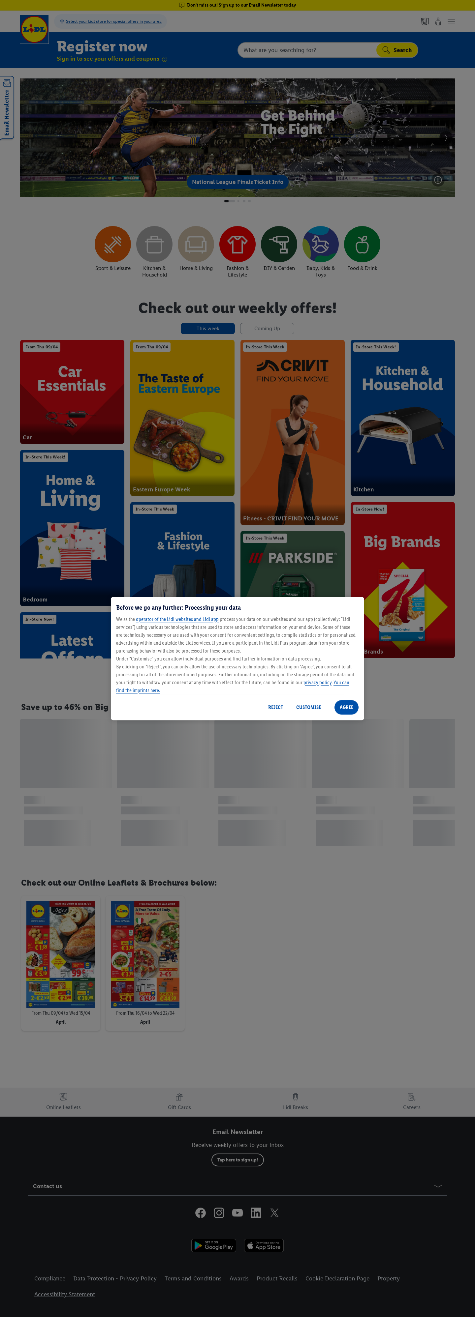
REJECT (275, 707)
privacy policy (317, 682)
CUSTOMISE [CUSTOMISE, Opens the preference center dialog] (308, 707)
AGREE (346, 707)
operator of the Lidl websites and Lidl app (177, 619)
